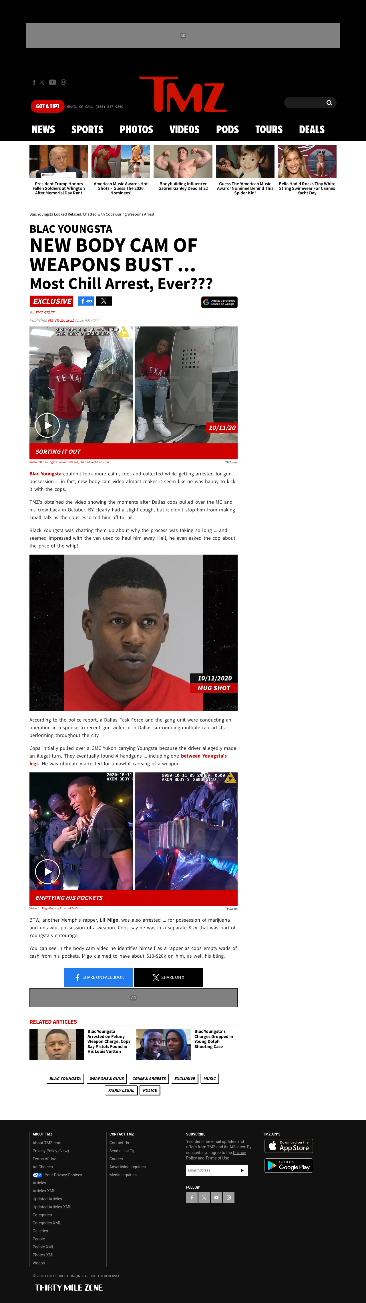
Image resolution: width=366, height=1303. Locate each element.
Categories (42, 1215)
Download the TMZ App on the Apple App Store (288, 1146)
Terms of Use (44, 1159)
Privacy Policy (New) (51, 1151)
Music (209, 1078)
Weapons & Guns (106, 1078)
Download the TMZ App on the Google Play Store (288, 1165)
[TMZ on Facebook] (34, 82)
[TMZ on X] (43, 82)
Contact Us (119, 1143)
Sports (87, 130)
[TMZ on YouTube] (216, 1197)
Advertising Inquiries (128, 1167)
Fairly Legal (121, 1090)
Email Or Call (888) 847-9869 (95, 107)
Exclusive (184, 1078)
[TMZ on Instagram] (63, 82)
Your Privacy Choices (57, 1175)
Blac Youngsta (65, 1078)
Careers (116, 1159)
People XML (43, 1247)
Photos (136, 130)
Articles (39, 1183)
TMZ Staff (44, 312)
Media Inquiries (123, 1175)
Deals (312, 130)
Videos (184, 130)
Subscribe (242, 1170)
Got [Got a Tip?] (47, 106)
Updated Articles (47, 1199)
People (39, 1239)
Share (99, 977)
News (43, 130)
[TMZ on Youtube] (53, 82)
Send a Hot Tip (123, 1151)
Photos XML (43, 1255)
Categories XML (47, 1223)
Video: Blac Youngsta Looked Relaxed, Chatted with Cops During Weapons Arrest (71, 462)
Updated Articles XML (52, 1207)
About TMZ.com (47, 1143)
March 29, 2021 (61, 320)
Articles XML (44, 1191)
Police (150, 1090)
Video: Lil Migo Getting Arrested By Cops (55, 908)
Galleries (40, 1231)
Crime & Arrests (149, 1078)
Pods (227, 130)
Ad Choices (43, 1167)
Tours (269, 130)
